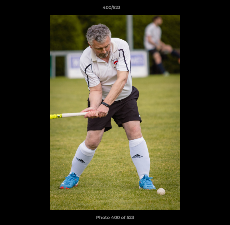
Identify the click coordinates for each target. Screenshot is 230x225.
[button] (207, 9)
